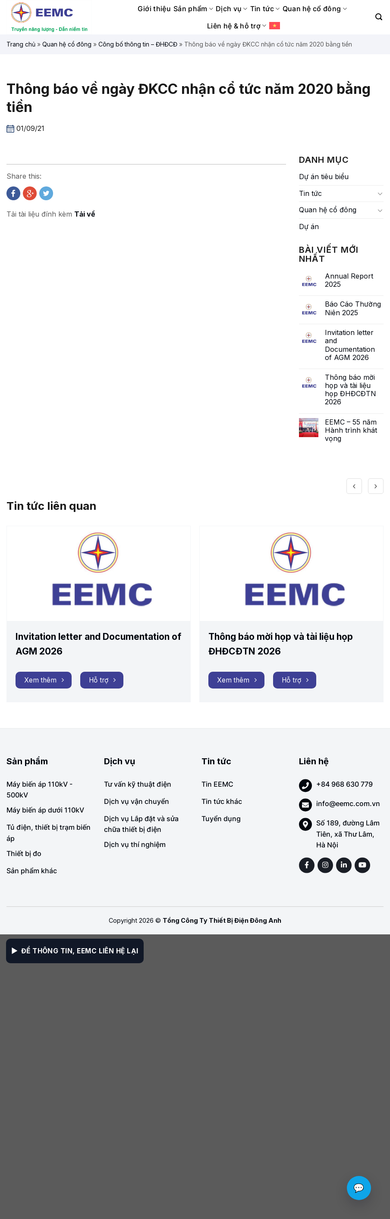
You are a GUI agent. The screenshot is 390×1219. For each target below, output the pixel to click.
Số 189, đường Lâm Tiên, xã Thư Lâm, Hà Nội (348, 834)
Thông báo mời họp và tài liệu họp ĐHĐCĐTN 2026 (350, 389)
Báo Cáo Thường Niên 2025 (353, 308)
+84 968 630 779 (344, 784)
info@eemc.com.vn (348, 803)
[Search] (378, 17)
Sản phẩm (193, 8)
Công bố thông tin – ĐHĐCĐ (137, 44)
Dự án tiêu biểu (324, 176)
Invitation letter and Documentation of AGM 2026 (350, 345)
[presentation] (354, 486)
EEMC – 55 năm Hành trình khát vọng (351, 430)
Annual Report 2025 (349, 280)
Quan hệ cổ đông (315, 8)
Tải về (84, 214)
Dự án (309, 226)
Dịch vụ (232, 8)
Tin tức (265, 8)
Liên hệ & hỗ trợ (237, 26)
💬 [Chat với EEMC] (359, 1188)
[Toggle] (380, 193)
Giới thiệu (154, 8)
